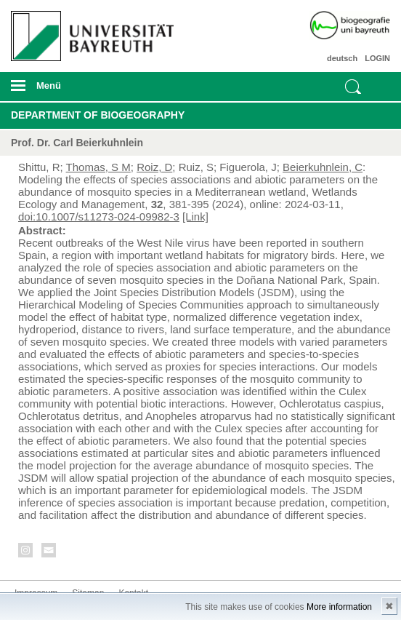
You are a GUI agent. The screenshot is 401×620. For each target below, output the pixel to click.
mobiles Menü (88, 90)
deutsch (342, 58)
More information (339, 607)
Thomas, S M (98, 167)
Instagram (26, 553)
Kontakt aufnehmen (49, 553)
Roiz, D (154, 167)
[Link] (195, 216)
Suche (353, 86)
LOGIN (377, 58)
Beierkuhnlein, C (322, 167)
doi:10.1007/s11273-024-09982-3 (98, 216)
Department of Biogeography (98, 115)
